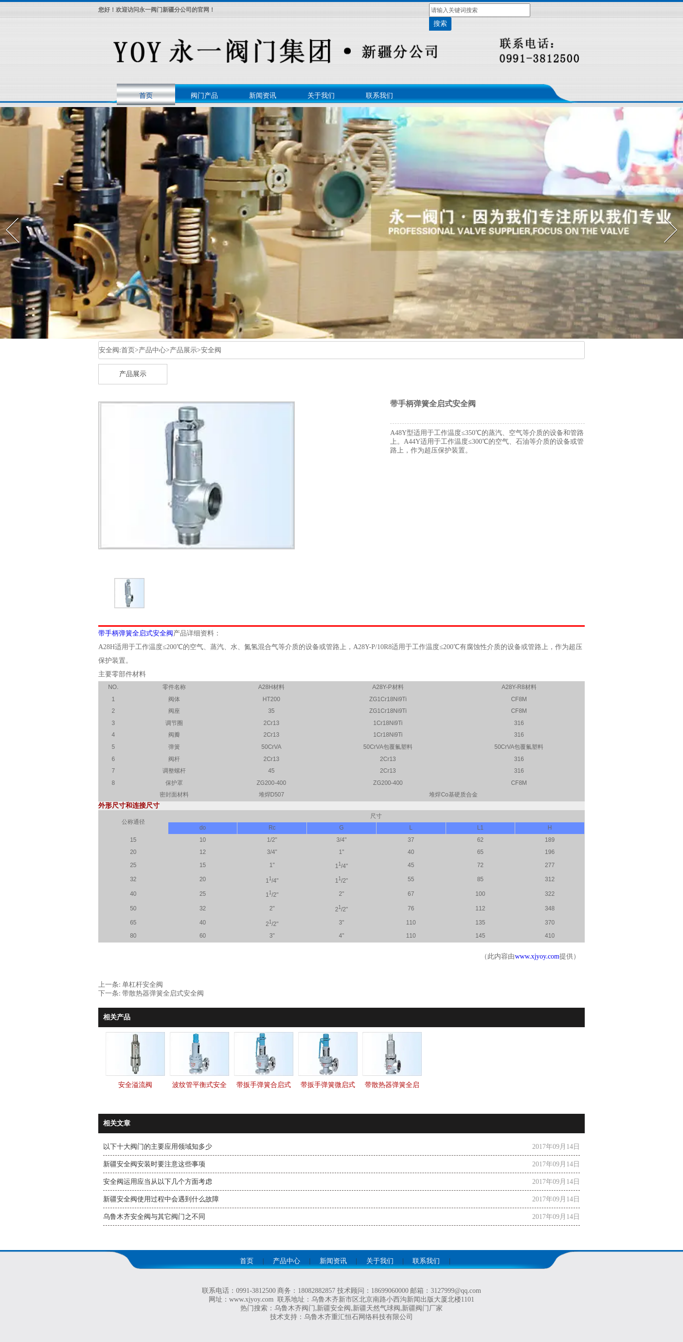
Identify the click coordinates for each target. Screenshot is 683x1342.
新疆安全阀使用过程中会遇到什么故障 (161, 1199)
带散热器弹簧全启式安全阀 (163, 993)
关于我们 (321, 95)
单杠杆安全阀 (142, 984)
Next (665, 214)
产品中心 (152, 350)
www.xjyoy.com (537, 956)
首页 (146, 95)
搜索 (440, 23)
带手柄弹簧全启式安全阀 (135, 633)
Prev (6, 214)
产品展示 (183, 350)
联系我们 (379, 95)
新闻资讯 (262, 95)
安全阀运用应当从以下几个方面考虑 (157, 1181)
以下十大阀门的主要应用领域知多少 (157, 1146)
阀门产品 (204, 95)
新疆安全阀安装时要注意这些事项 (154, 1164)
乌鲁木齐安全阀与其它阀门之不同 (154, 1216)
